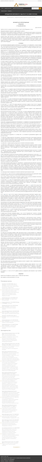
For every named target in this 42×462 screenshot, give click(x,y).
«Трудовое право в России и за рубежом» (23, 457)
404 (10, 179)
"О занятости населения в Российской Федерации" (10, 317)
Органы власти (4, 10)
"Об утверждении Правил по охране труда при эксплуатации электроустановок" (10, 312)
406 (22, 203)
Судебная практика (7, 8)
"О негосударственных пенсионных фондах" (10, 299)
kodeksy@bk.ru (12, 459)
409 (10, 98)
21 (40, 95)
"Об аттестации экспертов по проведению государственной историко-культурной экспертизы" (10, 444)
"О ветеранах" (10, 303)
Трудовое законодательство (18, 8)
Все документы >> (16, 447)
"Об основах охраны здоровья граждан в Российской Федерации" (10, 321)
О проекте (9, 10)
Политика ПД (11, 460)
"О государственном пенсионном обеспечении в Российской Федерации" (10, 326)
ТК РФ (2, 8)
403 (1, 155)
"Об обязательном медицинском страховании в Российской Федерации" (10, 308)
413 (32, 61)
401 (10, 104)
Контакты (39, 0)
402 (31, 156)
